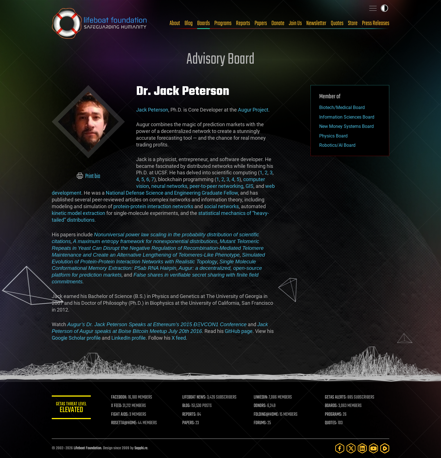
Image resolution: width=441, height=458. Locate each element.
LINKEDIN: (261, 397)
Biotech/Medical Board (342, 107)
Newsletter (316, 23)
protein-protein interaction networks (153, 206)
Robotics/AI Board (337, 145)
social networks (221, 206)
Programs (222, 23)
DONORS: (260, 406)
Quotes (337, 23)
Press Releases (375, 23)
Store (352, 23)
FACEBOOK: (119, 397)
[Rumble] (384, 448)
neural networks (169, 186)
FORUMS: (260, 423)
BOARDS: (331, 406)
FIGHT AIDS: (120, 414)
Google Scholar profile (76, 338)
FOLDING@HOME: (266, 414)
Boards (203, 23)
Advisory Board (220, 60)
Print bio (88, 176)
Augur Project (253, 110)
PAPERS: (189, 423)
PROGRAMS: (333, 414)
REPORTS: (190, 414)
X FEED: (116, 406)
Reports (243, 23)
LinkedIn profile (128, 338)
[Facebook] (339, 448)
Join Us (295, 23)
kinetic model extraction (78, 213)
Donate (277, 23)
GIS (249, 186)
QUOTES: (331, 423)
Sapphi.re (140, 448)
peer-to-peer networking (216, 186)
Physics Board (333, 136)
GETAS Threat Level (71, 408)
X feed (179, 338)
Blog (188, 23)
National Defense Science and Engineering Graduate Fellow (172, 193)
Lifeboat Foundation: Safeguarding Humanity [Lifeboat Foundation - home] (99, 23)
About (175, 23)
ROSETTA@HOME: (124, 423)
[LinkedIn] (362, 448)
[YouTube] (373, 448)
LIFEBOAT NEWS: (194, 397)
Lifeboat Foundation (87, 448)
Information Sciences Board (346, 117)
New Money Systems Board (346, 126)
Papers (261, 23)
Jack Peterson (152, 110)
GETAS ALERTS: (336, 397)
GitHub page (239, 331)
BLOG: (187, 406)
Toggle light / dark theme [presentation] (384, 8)
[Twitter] (351, 448)
